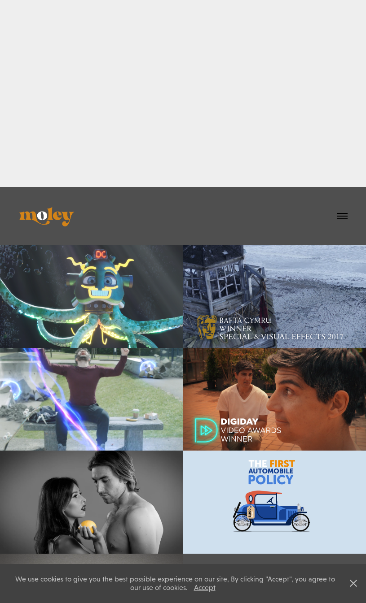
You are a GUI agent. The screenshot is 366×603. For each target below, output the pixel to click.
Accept (205, 587)
